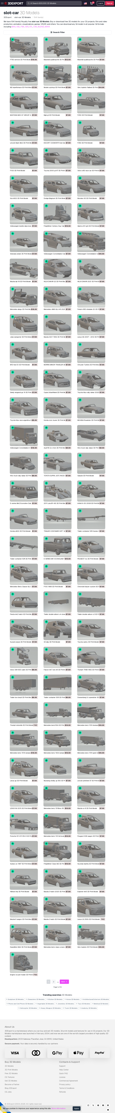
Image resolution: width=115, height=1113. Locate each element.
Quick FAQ (63, 1073)
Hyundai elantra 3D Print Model (88, 864)
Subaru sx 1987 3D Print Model (21, 864)
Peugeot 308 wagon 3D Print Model (90, 836)
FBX (22, 27)
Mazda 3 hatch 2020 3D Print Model (57, 892)
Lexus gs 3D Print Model (19, 781)
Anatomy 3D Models (88, 1008)
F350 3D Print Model (84, 143)
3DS (27, 27)
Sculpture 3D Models (15, 999)
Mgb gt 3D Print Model (52, 115)
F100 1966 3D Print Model (53, 587)
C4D (35, 27)
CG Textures (9, 1077)
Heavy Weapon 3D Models (50, 1008)
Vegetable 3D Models (44, 1004)
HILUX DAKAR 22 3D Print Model (55, 281)
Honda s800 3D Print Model (20, 531)
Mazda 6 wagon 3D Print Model (21, 919)
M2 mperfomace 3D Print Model (21, 87)
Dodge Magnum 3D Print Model (55, 198)
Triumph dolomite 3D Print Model (21, 725)
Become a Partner (12, 1084)
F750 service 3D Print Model (20, 60)
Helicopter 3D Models (27, 1008)
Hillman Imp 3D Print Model (19, 892)
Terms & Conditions (66, 1088)
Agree (76, 1108)
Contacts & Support (69, 1061)
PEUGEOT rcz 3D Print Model (87, 559)
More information (58, 1108)
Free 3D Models (11, 1073)
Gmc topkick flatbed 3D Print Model (90, 87)
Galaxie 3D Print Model (85, 476)
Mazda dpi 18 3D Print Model (20, 281)
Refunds (62, 1092)
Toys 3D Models (83, 1004)
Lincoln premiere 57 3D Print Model (89, 781)
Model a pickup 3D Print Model (55, 87)
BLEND (41, 27)
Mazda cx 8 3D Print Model (87, 808)
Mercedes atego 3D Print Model (21, 309)
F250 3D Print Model (85, 115)
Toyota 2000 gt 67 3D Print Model (56, 171)
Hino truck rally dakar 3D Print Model (90, 448)
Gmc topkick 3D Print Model (87, 947)
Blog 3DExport (11, 1088)
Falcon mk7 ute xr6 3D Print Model (56, 670)
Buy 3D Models (13, 1061)
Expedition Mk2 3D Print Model (21, 947)
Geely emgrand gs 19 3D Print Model (23, 392)
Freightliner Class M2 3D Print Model (57, 864)
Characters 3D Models (35, 999)
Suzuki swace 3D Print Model (20, 642)
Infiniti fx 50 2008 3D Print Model (89, 503)
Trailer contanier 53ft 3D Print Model (23, 559)
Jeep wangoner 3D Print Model (21, 337)
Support (62, 1066)
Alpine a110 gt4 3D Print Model (88, 226)
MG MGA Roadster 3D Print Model (89, 420)
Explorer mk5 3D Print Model (87, 892)
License (62, 1077)
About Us (9, 1026)
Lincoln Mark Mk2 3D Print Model (22, 143)
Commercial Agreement (68, 1081)
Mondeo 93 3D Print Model (87, 198)
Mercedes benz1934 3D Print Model (57, 725)
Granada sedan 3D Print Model (21, 254)
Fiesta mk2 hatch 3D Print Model (22, 614)
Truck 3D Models (70, 1008)
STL (31, 27)
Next (64, 982)
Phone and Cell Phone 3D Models (20, 1004)
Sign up (109, 3)
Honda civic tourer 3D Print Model (56, 420)
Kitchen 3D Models (54, 999)
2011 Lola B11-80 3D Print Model (55, 503)
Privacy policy (64, 1084)
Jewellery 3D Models (65, 1004)
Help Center (64, 1070)
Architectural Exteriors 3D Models (95, 999)
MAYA (47, 27)
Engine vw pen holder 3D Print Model (23, 975)
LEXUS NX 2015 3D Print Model (21, 808)
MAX (14, 27)
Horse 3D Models (71, 999)
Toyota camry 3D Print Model (88, 642)
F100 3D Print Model (17, 171)
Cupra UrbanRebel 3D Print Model (56, 392)
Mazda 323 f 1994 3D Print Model (56, 337)
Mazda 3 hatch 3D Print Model (54, 919)
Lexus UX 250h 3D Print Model (88, 919)
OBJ (18, 27)
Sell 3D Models (11, 1081)
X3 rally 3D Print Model (52, 642)
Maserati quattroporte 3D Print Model (57, 60)
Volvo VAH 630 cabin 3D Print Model (23, 670)
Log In (100, 3)
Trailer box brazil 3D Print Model (21, 697)
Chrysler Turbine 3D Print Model (89, 365)
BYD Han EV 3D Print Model (20, 365)
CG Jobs (8, 1092)
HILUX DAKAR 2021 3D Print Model (89, 281)
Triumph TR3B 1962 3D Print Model (90, 670)
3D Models (9, 1066)
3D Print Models (11, 1070)
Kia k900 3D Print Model (19, 198)
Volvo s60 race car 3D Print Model (90, 171)
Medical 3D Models (100, 1004)
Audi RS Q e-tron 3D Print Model (55, 448)
